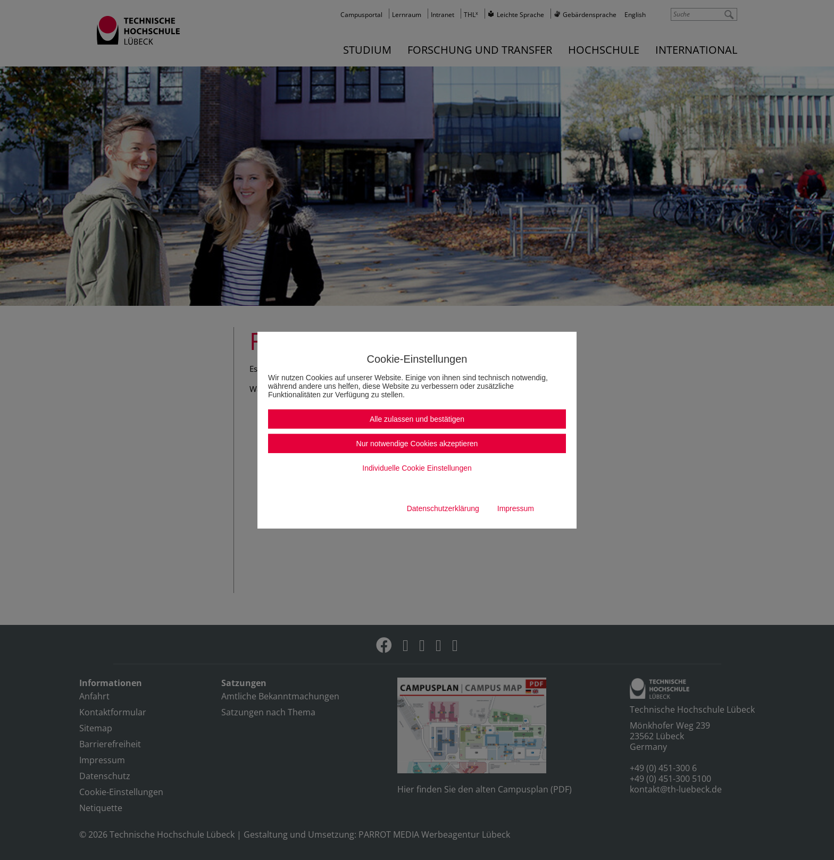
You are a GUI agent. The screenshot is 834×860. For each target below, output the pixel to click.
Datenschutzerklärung (443, 508)
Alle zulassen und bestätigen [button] (417, 419)
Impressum (515, 508)
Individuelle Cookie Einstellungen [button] (416, 468)
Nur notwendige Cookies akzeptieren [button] (417, 443)
